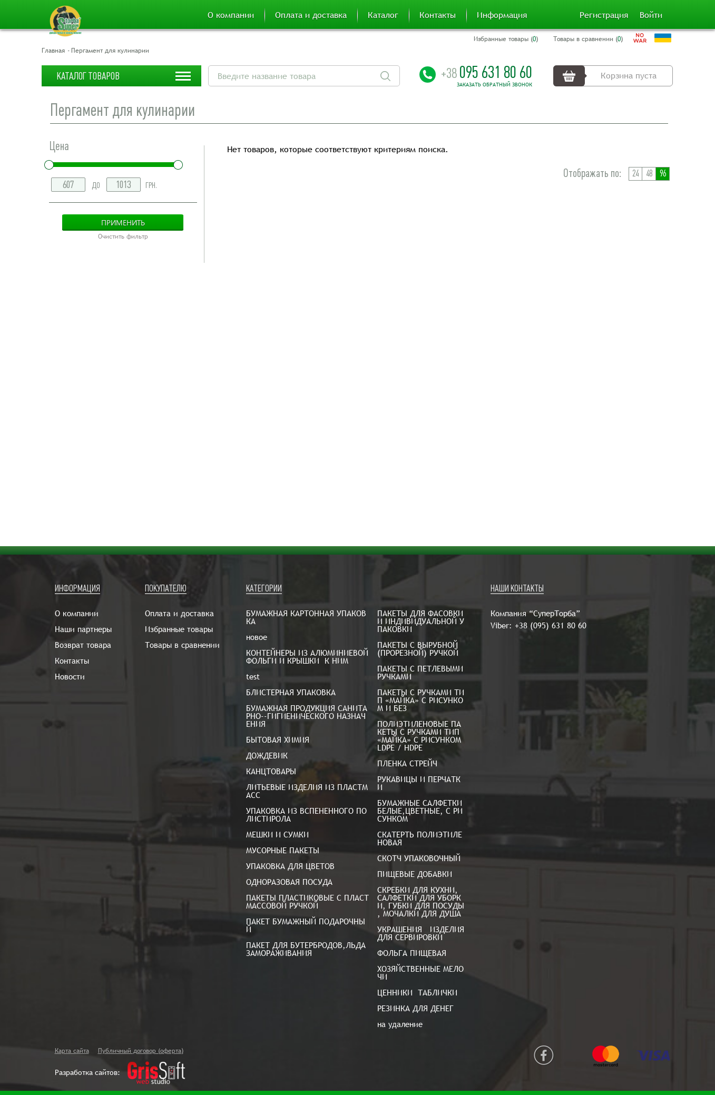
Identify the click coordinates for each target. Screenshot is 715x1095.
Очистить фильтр (123, 236)
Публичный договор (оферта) (140, 1051)
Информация (502, 15)
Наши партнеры (83, 629)
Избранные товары (179, 629)
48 (649, 174)
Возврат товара (83, 645)
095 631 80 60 (486, 72)
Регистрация (604, 15)
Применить (123, 223)
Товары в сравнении (182, 645)
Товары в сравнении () (588, 39)
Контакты (437, 15)
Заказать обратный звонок (494, 84)
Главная (53, 50)
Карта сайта (72, 1051)
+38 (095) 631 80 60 (550, 625)
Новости (70, 676)
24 (635, 174)
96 (663, 174)
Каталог (383, 15)
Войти (651, 15)
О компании (231, 15)
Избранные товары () (506, 39)
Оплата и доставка (311, 15)
